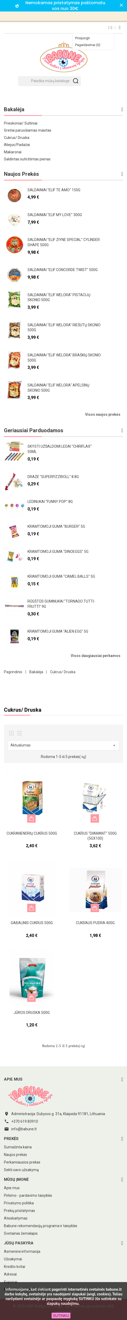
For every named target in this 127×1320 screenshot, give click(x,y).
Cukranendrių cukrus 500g (32, 833)
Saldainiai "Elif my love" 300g (54, 215)
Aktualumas (63, 745)
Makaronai (12, 152)
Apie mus (12, 1188)
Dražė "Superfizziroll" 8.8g (53, 477)
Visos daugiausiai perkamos (95, 656)
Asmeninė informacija (22, 1251)
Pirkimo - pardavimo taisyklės (28, 1195)
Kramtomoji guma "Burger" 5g (56, 526)
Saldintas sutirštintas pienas (27, 159)
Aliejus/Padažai (17, 145)
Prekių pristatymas (19, 1211)
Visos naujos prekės (102, 414)
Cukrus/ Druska (16, 138)
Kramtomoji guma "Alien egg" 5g (57, 631)
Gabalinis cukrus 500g (32, 923)
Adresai (10, 1274)
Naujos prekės (15, 1155)
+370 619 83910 (24, 1121)
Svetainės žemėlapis (21, 1233)
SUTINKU (61, 1315)
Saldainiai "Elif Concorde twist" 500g (62, 270)
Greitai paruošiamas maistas (27, 130)
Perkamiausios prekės (22, 1162)
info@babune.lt (24, 1129)
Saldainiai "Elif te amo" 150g (53, 190)
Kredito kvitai (14, 1267)
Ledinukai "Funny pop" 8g (50, 501)
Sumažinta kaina (18, 1147)
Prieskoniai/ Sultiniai (20, 123)
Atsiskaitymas (15, 1218)
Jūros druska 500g (32, 1012)
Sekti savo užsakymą (21, 1170)
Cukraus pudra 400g (95, 923)
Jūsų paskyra (19, 1243)
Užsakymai (13, 1259)
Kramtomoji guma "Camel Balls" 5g (61, 576)
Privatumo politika (19, 1203)
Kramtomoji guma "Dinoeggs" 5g (58, 551)
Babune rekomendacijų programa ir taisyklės (40, 1226)
